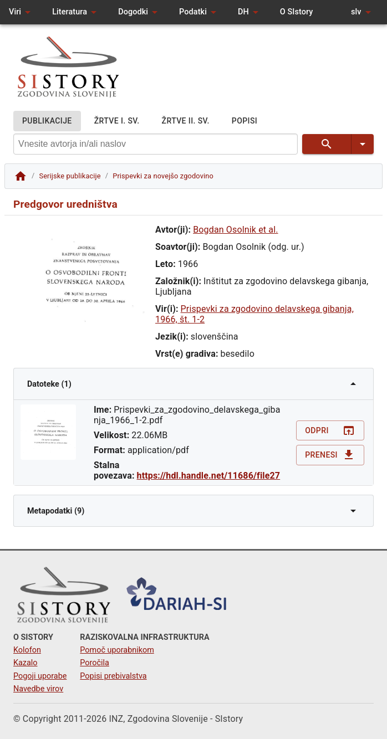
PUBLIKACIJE (47, 121)
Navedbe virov (38, 689)
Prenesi (330, 455)
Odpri (330, 430)
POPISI (244, 121)
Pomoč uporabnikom (117, 650)
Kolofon (27, 650)
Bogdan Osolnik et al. (235, 229)
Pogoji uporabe (40, 676)
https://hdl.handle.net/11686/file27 (209, 475)
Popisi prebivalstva (113, 676)
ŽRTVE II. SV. (185, 121)
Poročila (94, 663)
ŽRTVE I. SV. (117, 121)
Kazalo (25, 663)
